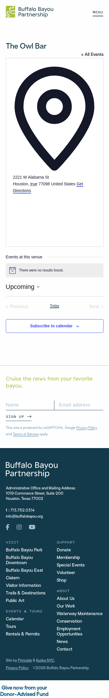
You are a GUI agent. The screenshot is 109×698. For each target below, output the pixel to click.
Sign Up (15, 416)
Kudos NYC (45, 661)
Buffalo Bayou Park (24, 550)
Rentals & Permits (23, 634)
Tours (11, 627)
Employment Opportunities (69, 631)
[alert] (54, 270)
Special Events (71, 565)
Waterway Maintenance (80, 614)
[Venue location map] (54, 215)
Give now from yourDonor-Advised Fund (24, 691)
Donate (64, 550)
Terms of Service (25, 434)
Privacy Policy (86, 428)
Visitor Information (23, 586)
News (62, 642)
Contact (64, 649)
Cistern (12, 578)
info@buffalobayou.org (24, 516)
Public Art (15, 601)
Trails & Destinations (25, 593)
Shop (61, 580)
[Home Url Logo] (29, 11)
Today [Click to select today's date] (54, 306)
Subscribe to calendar (51, 326)
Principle (25, 661)
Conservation (69, 621)
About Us (65, 599)
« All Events (92, 55)
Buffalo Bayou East (24, 571)
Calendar (15, 619)
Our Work (66, 606)
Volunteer (66, 573)
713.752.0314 (22, 510)
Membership (68, 558)
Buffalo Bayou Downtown (19, 560)
